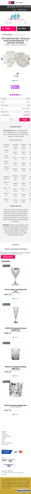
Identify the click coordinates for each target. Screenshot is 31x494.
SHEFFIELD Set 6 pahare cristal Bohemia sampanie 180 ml (15, 329)
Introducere (4, 34)
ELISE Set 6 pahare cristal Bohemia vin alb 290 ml (16, 290)
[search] (25, 22)
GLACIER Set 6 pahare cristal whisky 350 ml (15, 405)
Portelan (9, 34)
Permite (27, 490)
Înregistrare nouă (22, 10)
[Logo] (15, 16)
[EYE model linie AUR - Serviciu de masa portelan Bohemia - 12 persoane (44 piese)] (15, 59)
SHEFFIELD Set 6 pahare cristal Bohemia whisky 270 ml (15, 367)
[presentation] (1, 59)
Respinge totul (21, 490)
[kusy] (5, 119)
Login (14, 10)
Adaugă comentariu (8, 257)
